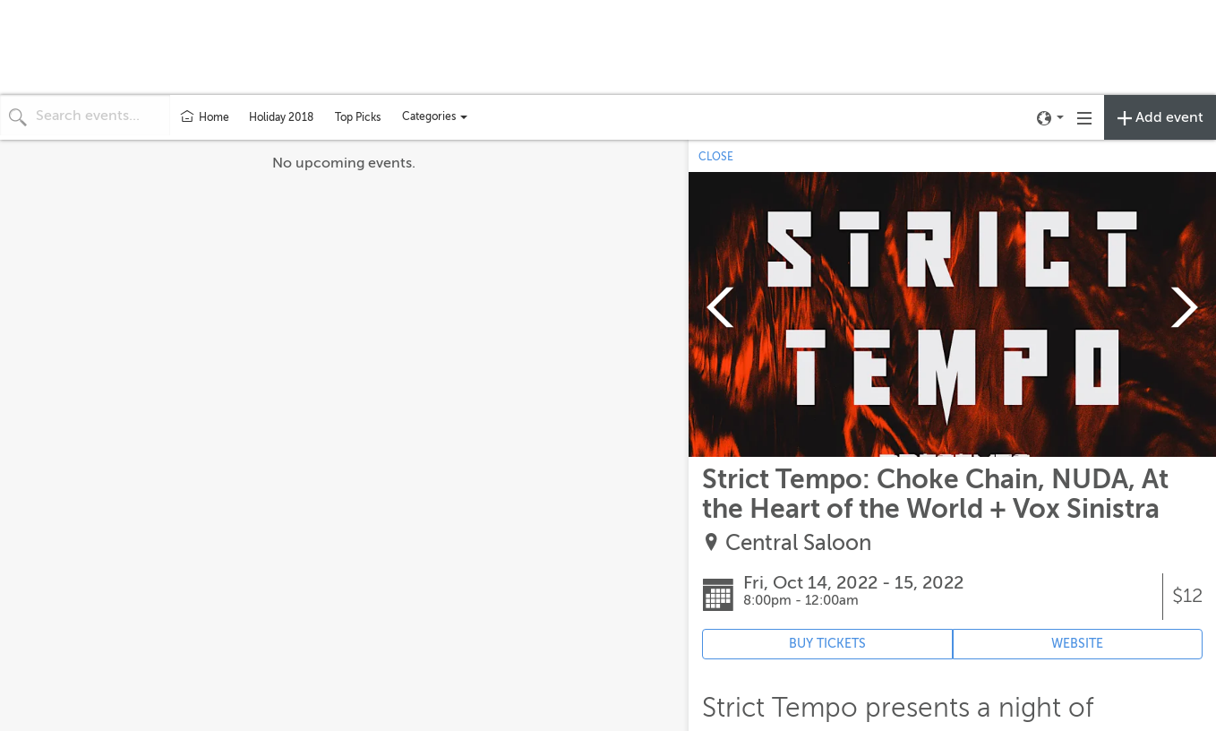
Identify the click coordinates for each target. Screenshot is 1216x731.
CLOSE (715, 156)
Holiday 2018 (281, 117)
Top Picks (358, 117)
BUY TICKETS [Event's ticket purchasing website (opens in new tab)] (827, 643)
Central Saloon (798, 543)
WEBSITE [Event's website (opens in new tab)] (1077, 643)
